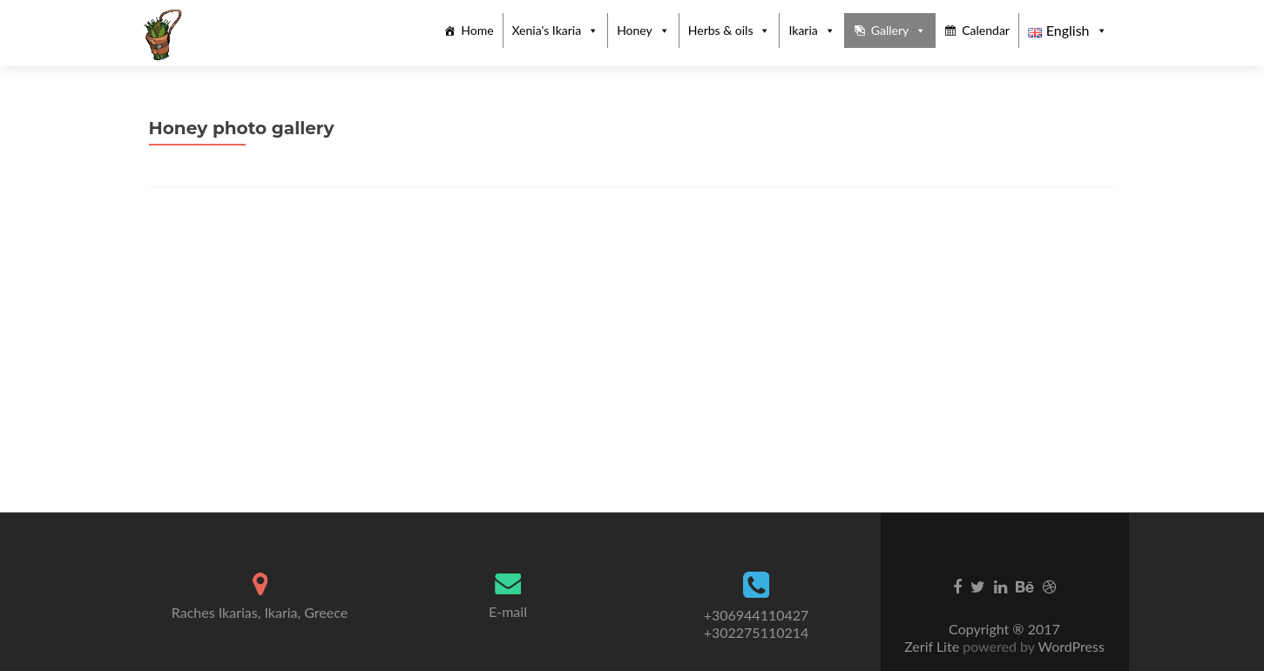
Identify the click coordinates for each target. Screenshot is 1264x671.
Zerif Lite (933, 646)
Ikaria (802, 30)
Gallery (890, 30)
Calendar (986, 30)
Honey (634, 30)
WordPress (1070, 646)
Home (477, 30)
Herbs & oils (721, 30)
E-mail (508, 611)
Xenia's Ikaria (547, 30)
